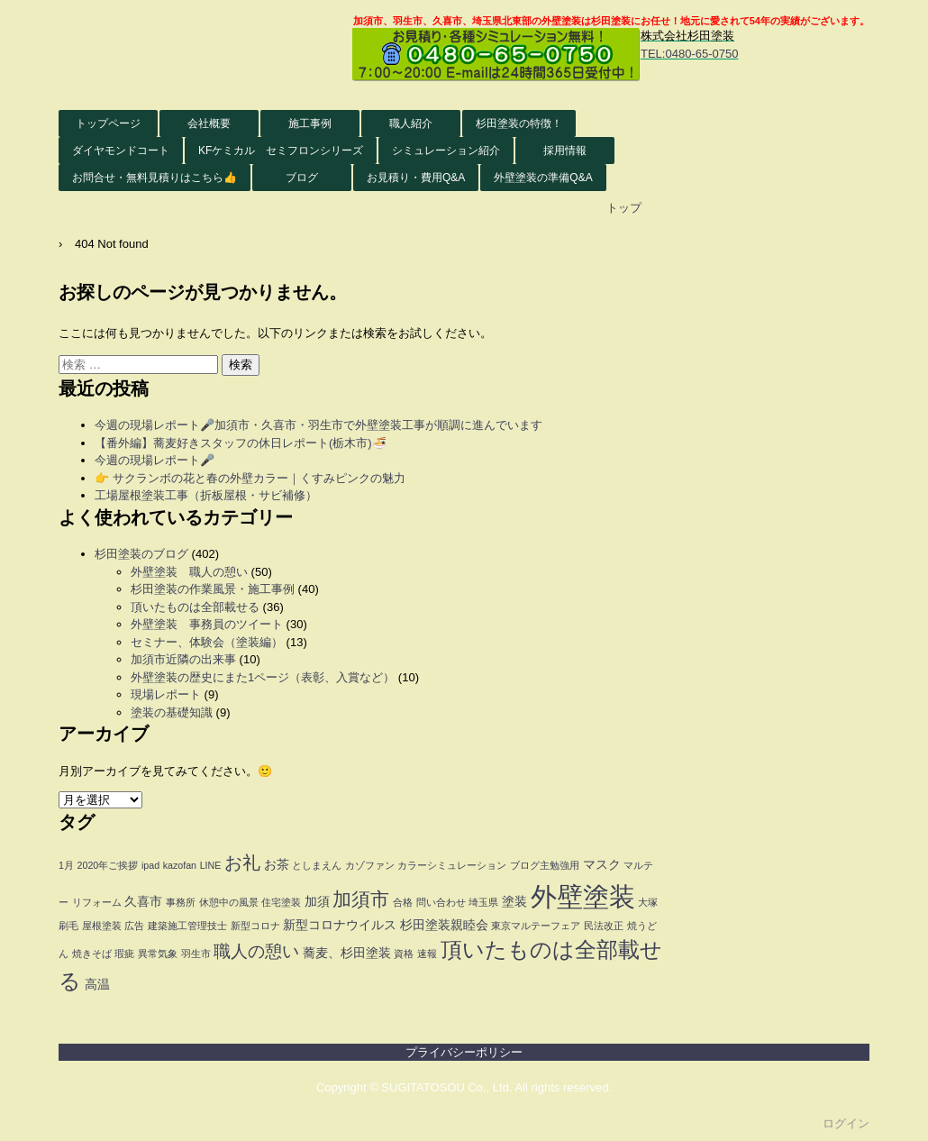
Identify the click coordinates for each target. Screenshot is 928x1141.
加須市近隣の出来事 (183, 659)
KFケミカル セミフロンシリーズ (280, 150)
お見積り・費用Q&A (416, 177)
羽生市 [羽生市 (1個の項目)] (196, 953)
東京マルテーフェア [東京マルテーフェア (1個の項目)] (535, 925)
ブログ (302, 177)
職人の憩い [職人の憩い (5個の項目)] (256, 951)
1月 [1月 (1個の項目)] (66, 865)
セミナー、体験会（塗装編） (207, 642)
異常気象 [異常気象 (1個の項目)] (157, 953)
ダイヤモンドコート (120, 150)
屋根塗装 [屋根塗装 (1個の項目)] (102, 925)
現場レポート (166, 694)
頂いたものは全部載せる (195, 607)
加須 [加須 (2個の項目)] (317, 901)
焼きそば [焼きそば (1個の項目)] (92, 953)
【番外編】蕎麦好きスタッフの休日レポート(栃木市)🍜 (241, 443)
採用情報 (565, 150)
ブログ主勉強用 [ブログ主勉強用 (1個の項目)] (544, 865)
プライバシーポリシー (464, 1052)
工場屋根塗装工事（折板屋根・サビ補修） (206, 495)
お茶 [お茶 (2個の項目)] (276, 865)
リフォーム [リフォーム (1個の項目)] (97, 902)
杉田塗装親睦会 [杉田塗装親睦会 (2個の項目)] (444, 925)
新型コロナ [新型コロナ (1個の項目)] (255, 925)
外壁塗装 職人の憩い (189, 572)
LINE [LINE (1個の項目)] (211, 865)
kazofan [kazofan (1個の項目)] (179, 865)
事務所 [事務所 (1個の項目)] (181, 902)
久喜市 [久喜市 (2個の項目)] (143, 901)
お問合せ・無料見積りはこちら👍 (154, 177)
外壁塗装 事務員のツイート (207, 624)
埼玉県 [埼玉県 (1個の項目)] (483, 902)
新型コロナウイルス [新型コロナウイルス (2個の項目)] (339, 925)
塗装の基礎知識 (172, 712)
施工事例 (310, 123)
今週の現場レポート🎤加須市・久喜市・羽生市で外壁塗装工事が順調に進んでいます (318, 425)
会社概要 (209, 123)
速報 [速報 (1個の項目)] (427, 953)
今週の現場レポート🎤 (154, 460)
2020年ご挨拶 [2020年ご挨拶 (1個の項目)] (108, 865)
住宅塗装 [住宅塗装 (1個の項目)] (281, 902)
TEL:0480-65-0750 (689, 53)
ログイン (846, 1123)
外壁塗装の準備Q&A (543, 177)
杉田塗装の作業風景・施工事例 (213, 589)
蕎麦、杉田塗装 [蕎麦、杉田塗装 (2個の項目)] (347, 953)
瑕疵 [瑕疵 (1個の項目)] (124, 953)
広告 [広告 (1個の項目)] (134, 925)
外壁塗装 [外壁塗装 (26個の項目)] (583, 896)
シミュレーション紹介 (446, 150)
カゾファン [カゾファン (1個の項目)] (370, 865)
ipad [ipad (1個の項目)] (150, 865)
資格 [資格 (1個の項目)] (404, 953)
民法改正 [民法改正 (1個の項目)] (603, 925)
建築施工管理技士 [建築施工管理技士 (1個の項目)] (187, 925)
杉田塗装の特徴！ (519, 123)
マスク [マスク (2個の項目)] (602, 865)
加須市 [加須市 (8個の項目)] (360, 899)
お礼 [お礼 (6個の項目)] (242, 862)
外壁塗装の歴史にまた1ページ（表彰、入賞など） (263, 677)
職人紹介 (410, 123)
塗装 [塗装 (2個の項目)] (514, 901)
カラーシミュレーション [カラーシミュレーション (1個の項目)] (451, 865)
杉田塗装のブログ (141, 554)
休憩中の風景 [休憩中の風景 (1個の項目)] (229, 902)
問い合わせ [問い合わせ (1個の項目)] (441, 902)
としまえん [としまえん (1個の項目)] (316, 865)
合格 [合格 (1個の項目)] (403, 902)
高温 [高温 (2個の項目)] (97, 984)
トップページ (108, 123)
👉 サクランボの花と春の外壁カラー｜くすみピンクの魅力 (250, 478)
